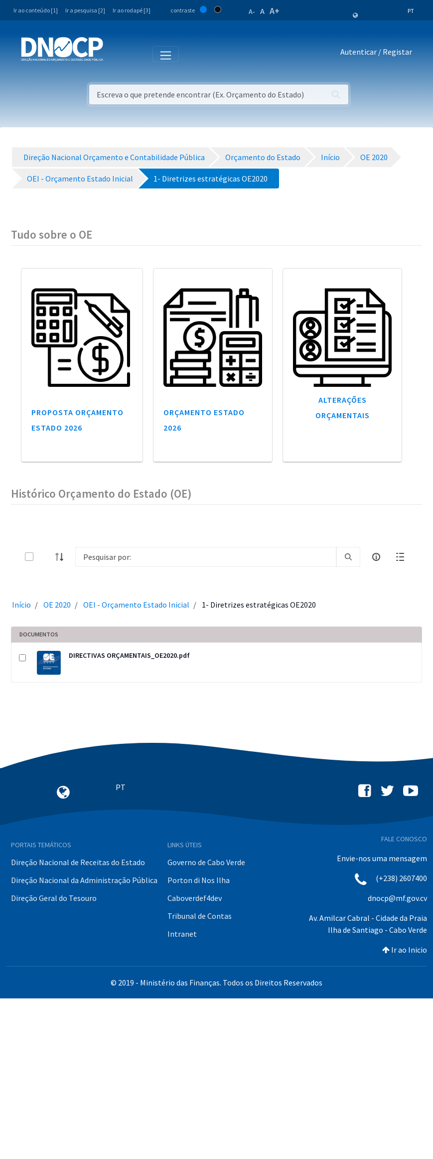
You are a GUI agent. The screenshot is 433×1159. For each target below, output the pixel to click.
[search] (348, 556)
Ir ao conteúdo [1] (35, 10)
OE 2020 (57, 605)
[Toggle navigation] (116, 53)
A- (252, 11)
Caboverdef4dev (194, 898)
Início (21, 605)
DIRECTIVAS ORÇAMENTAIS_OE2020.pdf (129, 655)
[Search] (205, 557)
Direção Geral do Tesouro (54, 898)
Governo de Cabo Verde (206, 862)
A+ (275, 10)
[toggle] (45, 556)
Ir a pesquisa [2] (85, 10)
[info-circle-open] (376, 557)
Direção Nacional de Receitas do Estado (78, 862)
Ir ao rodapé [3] (131, 10)
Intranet (182, 934)
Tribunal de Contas (199, 916)
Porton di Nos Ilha (198, 880)
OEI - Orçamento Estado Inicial (136, 605)
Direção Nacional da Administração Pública (84, 880)
